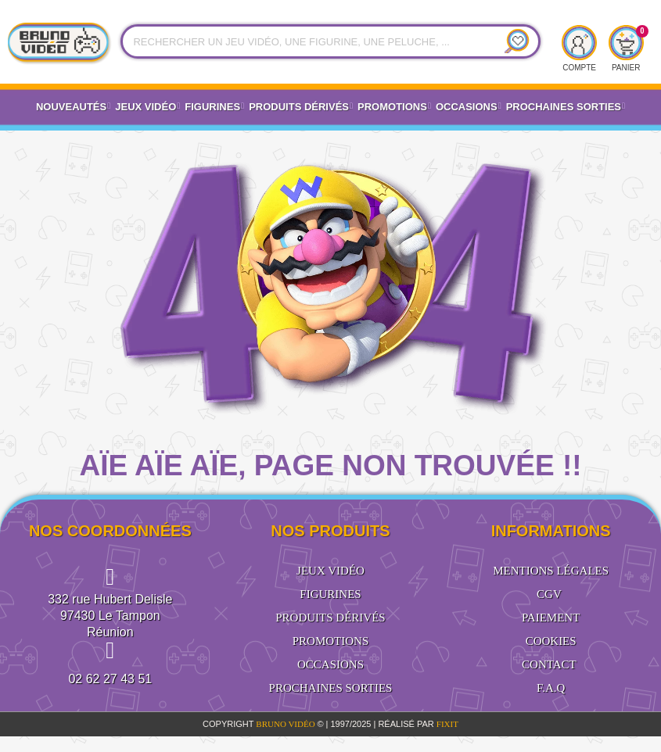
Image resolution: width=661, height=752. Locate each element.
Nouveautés (73, 107)
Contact (549, 664)
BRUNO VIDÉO (286, 724)
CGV (549, 594)
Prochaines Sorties (565, 107)
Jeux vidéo (147, 107)
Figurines (214, 107)
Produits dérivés (301, 107)
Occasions (468, 107)
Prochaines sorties (331, 688)
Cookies (551, 641)
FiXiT (447, 724)
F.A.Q (551, 688)
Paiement (551, 617)
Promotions (394, 107)
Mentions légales (551, 570)
